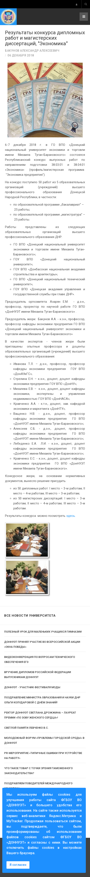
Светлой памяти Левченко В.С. (26, 727)
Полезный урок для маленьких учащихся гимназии (43, 631)
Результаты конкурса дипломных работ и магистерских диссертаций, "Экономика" (45, 38)
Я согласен (18, 865)
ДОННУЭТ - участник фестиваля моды (32, 687)
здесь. (71, 516)
